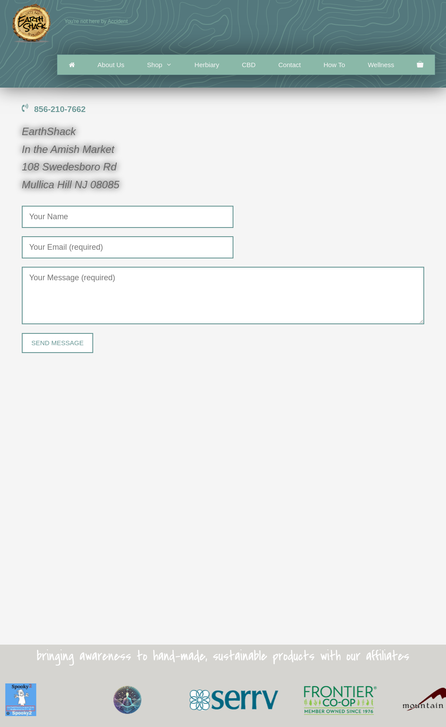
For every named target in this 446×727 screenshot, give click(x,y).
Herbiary (207, 64)
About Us (111, 64)
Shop (165, 65)
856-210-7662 (54, 109)
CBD (249, 64)
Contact (289, 64)
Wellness (381, 64)
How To (334, 64)
